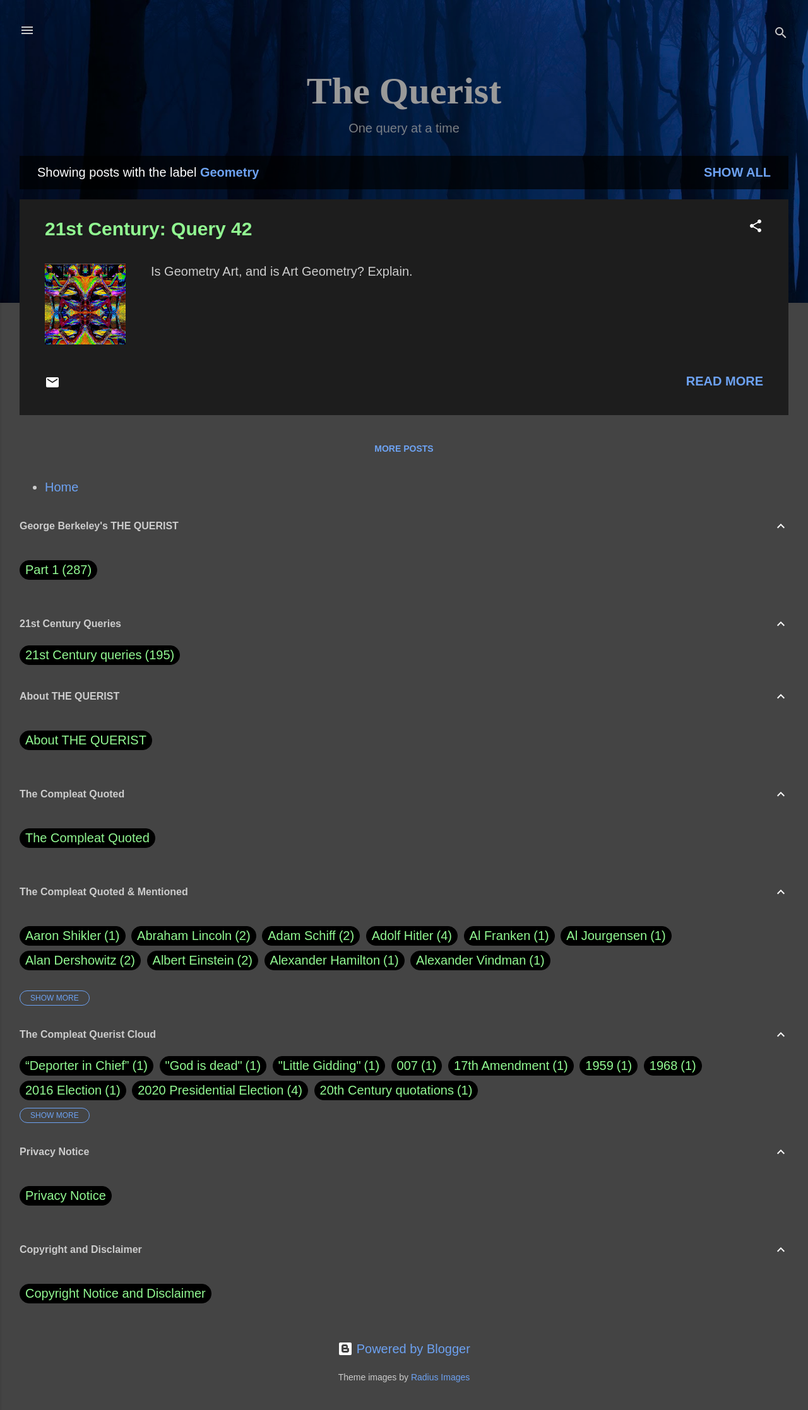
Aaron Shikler (72, 936)
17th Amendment (501, 1065)
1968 (664, 1065)
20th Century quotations (387, 1090)
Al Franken (509, 936)
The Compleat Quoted (87, 838)
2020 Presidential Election (210, 1090)
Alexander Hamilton (334, 960)
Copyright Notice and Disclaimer (115, 1293)
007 (407, 1065)
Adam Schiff (311, 936)
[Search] (780, 34)
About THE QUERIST (85, 740)
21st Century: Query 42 (148, 228)
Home (61, 487)
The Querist (404, 91)
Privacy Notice (65, 1195)
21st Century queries (83, 655)
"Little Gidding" (319, 1065)
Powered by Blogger (404, 1349)
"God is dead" (203, 1065)
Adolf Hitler (412, 936)
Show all (737, 172)
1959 (599, 1065)
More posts (403, 449)
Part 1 (58, 570)
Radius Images (440, 1377)
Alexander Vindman (480, 960)
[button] (755, 227)
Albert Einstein (202, 960)
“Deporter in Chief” (77, 1065)
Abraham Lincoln (194, 936)
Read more (724, 381)
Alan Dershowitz (80, 960)
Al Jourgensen (615, 936)
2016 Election (63, 1090)
